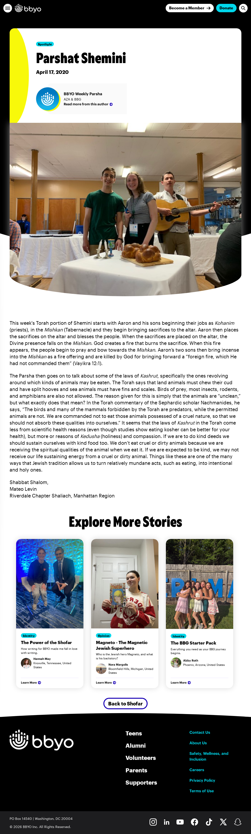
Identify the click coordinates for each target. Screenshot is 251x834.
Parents (136, 770)
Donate (226, 8)
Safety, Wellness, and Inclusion (208, 756)
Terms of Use (201, 790)
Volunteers (141, 757)
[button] (7, 8)
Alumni (136, 745)
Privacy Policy (202, 780)
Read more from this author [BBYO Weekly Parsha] (89, 104)
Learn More (31, 682)
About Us (198, 742)
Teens (134, 733)
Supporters (141, 782)
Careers (196, 769)
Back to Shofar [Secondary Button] (125, 703)
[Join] (190, 8)
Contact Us (199, 732)
